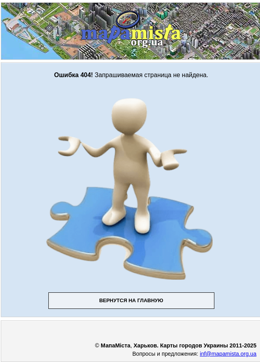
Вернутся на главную (131, 300)
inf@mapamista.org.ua (228, 354)
